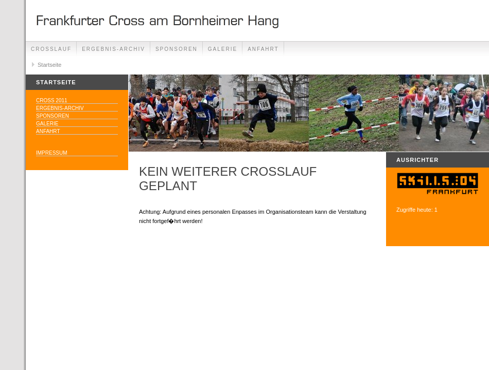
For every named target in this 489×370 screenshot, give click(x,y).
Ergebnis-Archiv (113, 49)
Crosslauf (51, 49)
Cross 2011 (51, 100)
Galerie (222, 49)
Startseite (49, 65)
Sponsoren (176, 49)
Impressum (51, 153)
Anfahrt (263, 49)
